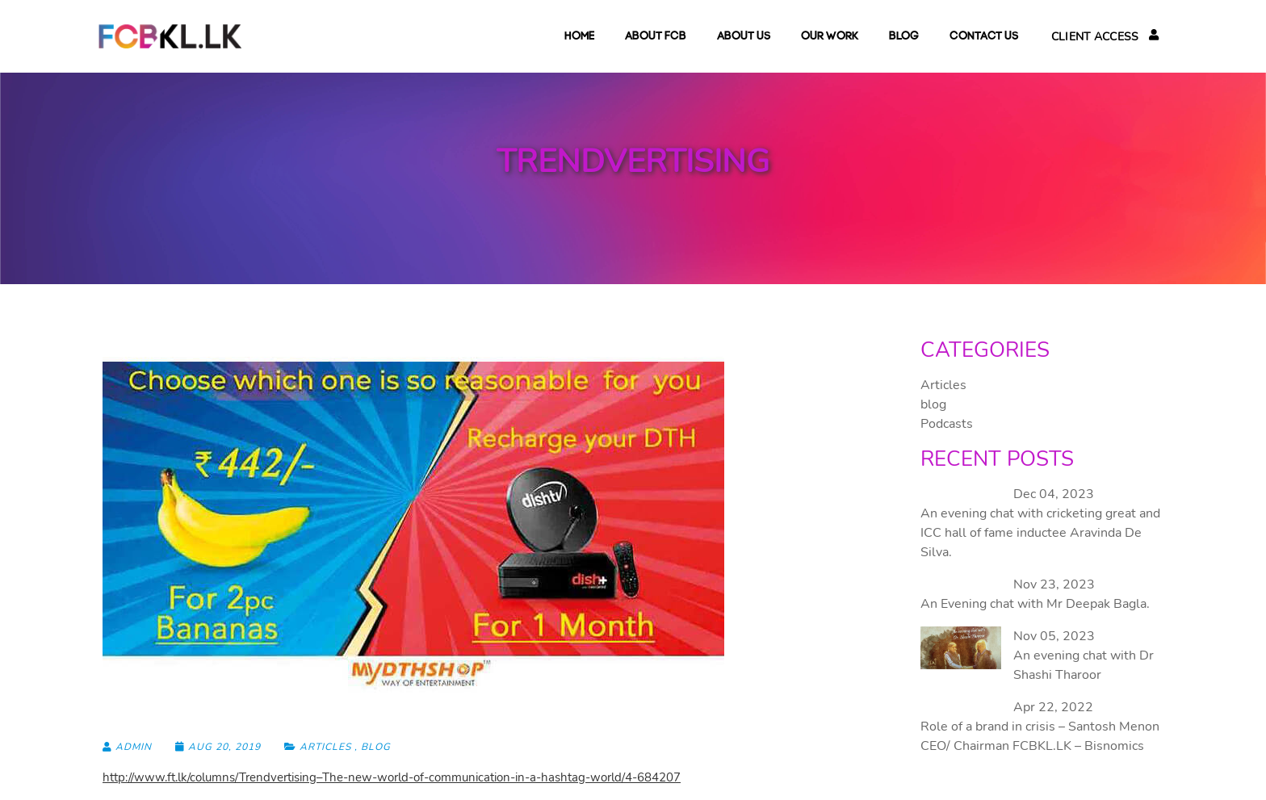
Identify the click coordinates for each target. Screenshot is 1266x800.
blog (904, 36)
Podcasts (946, 424)
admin (127, 746)
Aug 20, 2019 (219, 746)
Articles (325, 746)
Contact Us (983, 36)
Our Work (829, 36)
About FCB (655, 36)
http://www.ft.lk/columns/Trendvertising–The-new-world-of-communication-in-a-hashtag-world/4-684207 (392, 777)
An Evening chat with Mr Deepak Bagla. (1035, 604)
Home (579, 36)
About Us (743, 36)
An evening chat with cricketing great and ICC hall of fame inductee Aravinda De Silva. (1040, 533)
